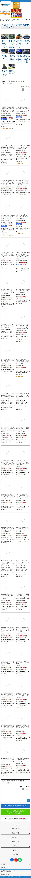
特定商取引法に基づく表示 (8, 871)
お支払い (16, 824)
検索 (9, 14)
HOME (1, 19)
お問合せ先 (15, 837)
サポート (16, 850)
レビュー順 (9, 83)
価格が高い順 (14, 81)
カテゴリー (15, 841)
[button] (29, 89)
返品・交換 (15, 833)
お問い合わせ (4, 867)
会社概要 (16, 854)
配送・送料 (15, 829)
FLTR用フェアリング (20, 19)
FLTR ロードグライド (9, 19)
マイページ (15, 846)
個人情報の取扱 (5, 874)
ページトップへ (28, 800)
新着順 (8, 81)
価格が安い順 (21, 81)
